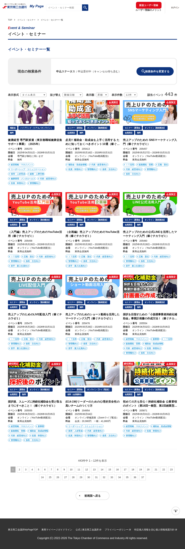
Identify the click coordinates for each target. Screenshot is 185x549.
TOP (10, 20)
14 (102, 469)
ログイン (175, 8)
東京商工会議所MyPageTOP (23, 529)
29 (81, 477)
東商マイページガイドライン (56, 529)
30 (88, 477)
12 (86, 469)
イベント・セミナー (26, 20)
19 (140, 469)
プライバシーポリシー (116, 529)
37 (142, 477)
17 (125, 469)
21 (156, 469)
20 (148, 469)
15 (109, 469)
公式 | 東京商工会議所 (87, 529)
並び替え (55, 94)
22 (163, 469)
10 (71, 469)
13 (94, 469)
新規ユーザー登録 (148, 5)
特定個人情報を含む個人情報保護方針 (154, 529)
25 (50, 477)
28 (73, 477)
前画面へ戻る (92, 495)
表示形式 (13, 94)
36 (135, 477)
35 (127, 477)
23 (171, 469)
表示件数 (117, 94)
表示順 (90, 94)
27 (65, 477)
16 (117, 469)
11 (79, 469)
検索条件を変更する (157, 71)
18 (133, 469)
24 (42, 477)
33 (111, 477)
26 (57, 477)
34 (119, 477)
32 (104, 477)
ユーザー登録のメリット (148, 10)
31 (96, 477)
